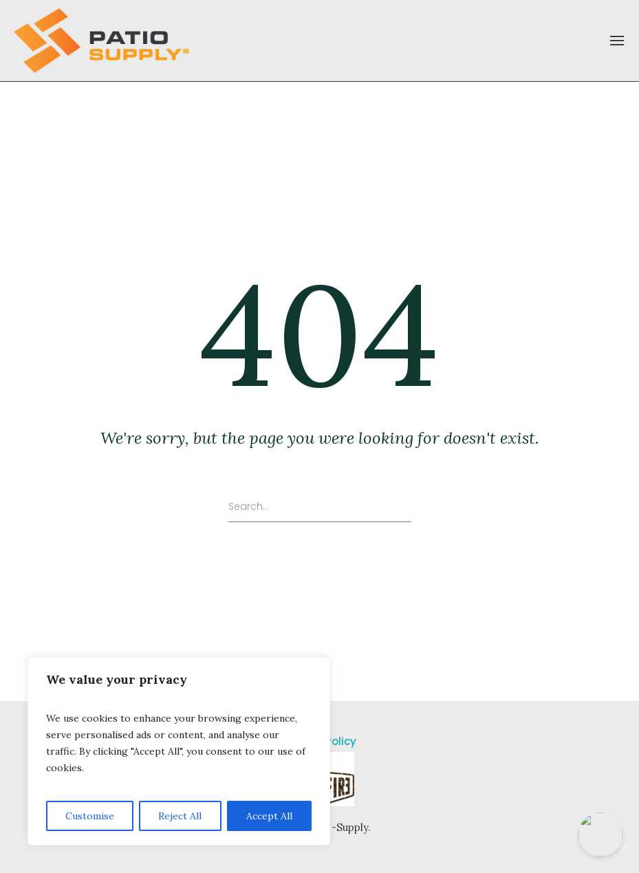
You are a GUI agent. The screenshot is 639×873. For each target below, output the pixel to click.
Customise (89, 816)
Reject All (180, 816)
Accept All (269, 816)
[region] (179, 751)
